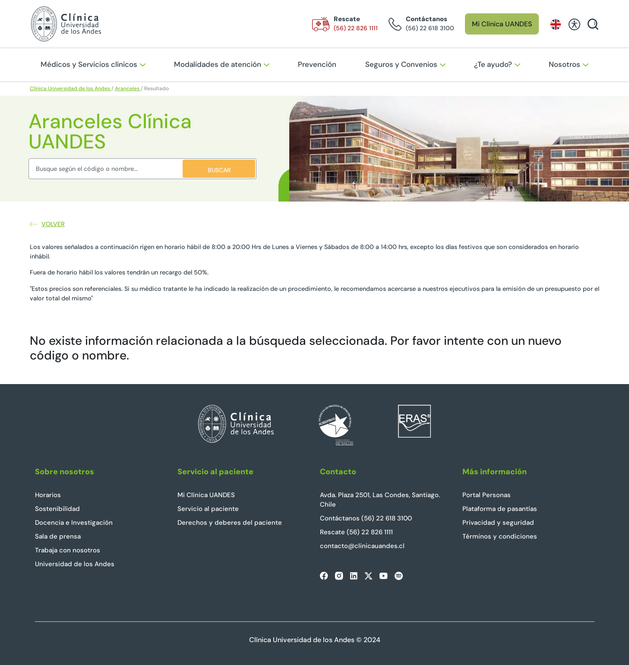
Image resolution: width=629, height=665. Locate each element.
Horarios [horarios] (48, 495)
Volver (47, 224)
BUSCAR (219, 170)
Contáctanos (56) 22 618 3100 (366, 518)
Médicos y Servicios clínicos (93, 64)
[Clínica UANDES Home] (236, 435)
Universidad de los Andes (74, 564)
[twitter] (368, 576)
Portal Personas (486, 495)
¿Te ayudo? (497, 64)
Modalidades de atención (221, 64)
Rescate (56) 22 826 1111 (356, 532)
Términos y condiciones (499, 536)
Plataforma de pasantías (499, 508)
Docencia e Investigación (74, 522)
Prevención (317, 64)
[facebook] (324, 576)
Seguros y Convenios (405, 64)
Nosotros (568, 64)
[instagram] (339, 576)
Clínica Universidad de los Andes (70, 88)
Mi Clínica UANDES (502, 23)
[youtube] (383, 575)
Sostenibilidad (57, 508)
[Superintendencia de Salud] (335, 435)
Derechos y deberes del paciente (229, 522)
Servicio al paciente (208, 508)
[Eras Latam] (414, 435)
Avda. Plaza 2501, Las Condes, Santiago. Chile (380, 500)
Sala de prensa (58, 536)
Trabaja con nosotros (67, 550)
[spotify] (399, 576)
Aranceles (128, 88)
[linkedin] (353, 576)
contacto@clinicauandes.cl (362, 546)
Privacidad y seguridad (498, 522)
